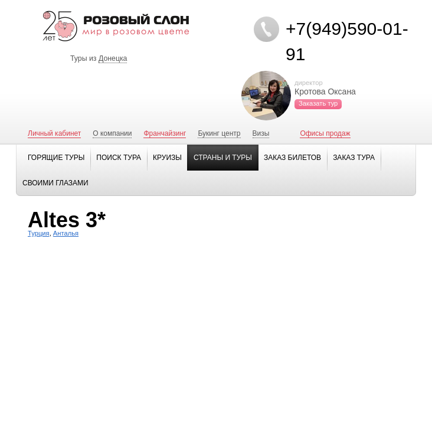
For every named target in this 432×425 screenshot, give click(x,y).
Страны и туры (223, 157)
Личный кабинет (54, 133)
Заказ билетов (292, 157)
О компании (112, 133)
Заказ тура (354, 157)
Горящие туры (56, 157)
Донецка (113, 58)
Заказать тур (318, 103)
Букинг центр (219, 133)
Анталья (65, 233)
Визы (261, 133)
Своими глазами (55, 183)
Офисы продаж (325, 133)
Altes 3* (67, 220)
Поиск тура (118, 157)
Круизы (167, 157)
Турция (39, 233)
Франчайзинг (164, 133)
